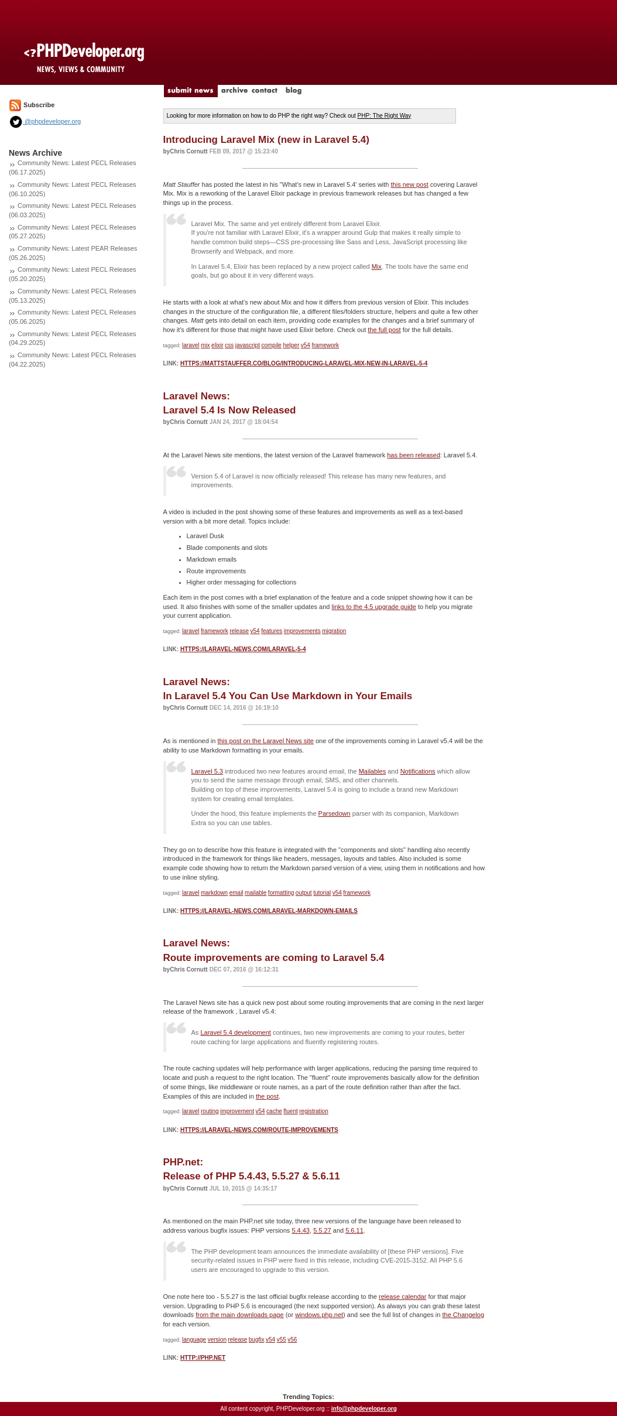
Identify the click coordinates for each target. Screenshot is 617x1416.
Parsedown (334, 813)
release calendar (402, 1296)
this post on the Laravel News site (265, 740)
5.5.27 (322, 1230)
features (271, 631)
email (236, 893)
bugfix (257, 1339)
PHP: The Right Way (385, 115)
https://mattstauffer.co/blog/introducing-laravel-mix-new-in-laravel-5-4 (303, 363)
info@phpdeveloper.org (364, 1408)
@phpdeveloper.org (45, 121)
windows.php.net (319, 1314)
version (217, 1339)
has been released (413, 455)
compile (271, 345)
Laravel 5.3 (207, 771)
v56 (292, 1339)
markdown (214, 893)
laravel (190, 345)
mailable (255, 893)
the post (267, 1096)
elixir (217, 345)
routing (210, 1111)
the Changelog (464, 1314)
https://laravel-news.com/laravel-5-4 (243, 649)
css (229, 345)
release (239, 631)
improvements (302, 631)
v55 (281, 1339)
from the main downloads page (239, 1314)
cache (274, 1111)
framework (325, 345)
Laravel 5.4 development (235, 1032)
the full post (384, 329)
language (194, 1339)
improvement (237, 1111)
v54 (305, 345)
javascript (247, 345)
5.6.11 (354, 1230)
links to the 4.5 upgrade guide (374, 606)
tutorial (322, 893)
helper (291, 345)
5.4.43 (301, 1230)
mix (205, 345)
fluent (290, 1111)
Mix (377, 266)
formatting (281, 893)
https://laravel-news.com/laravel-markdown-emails (269, 911)
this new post (410, 184)
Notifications (418, 771)
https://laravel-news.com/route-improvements (259, 1130)
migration (334, 631)
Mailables (372, 771)
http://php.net (202, 1358)
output (304, 893)
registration (313, 1111)
